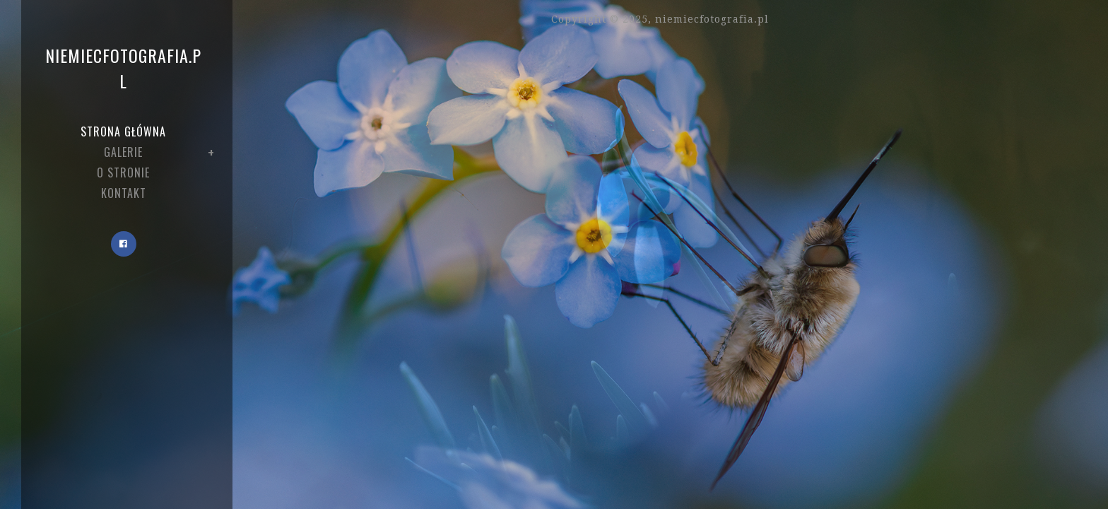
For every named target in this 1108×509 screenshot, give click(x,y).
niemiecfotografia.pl (123, 67)
